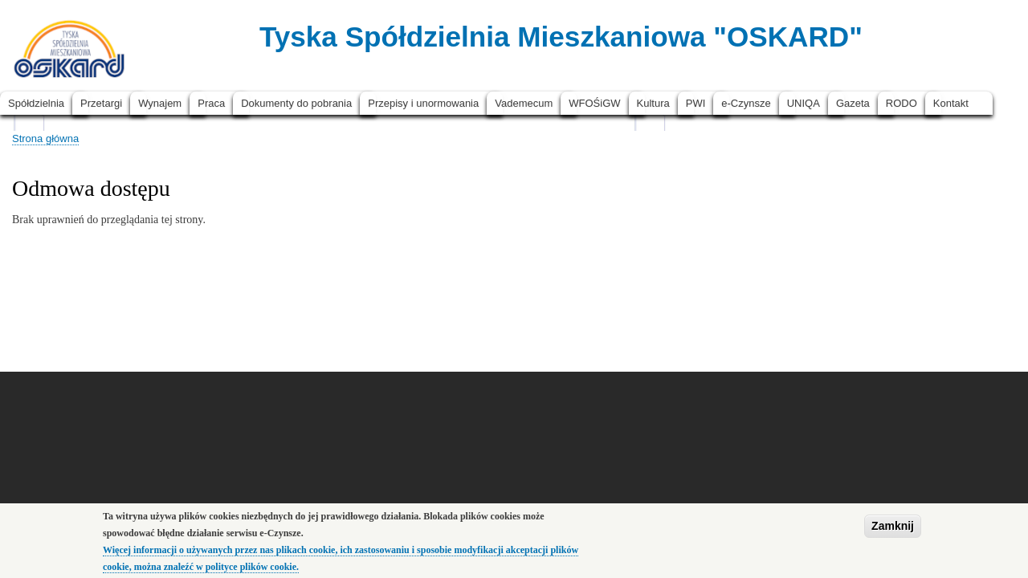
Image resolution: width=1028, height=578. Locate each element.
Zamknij (892, 529)
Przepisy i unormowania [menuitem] (423, 103)
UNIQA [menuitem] (803, 103)
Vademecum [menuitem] (524, 103)
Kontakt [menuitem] (951, 103)
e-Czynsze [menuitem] (745, 103)
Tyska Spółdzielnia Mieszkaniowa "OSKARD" (561, 36)
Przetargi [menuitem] (101, 103)
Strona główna (45, 138)
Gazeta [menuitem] (853, 103)
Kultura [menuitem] (653, 103)
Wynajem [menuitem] (160, 103)
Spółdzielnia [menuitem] (36, 103)
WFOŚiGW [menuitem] (594, 103)
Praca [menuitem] (211, 103)
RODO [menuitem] (901, 103)
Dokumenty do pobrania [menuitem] (296, 103)
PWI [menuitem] (696, 103)
